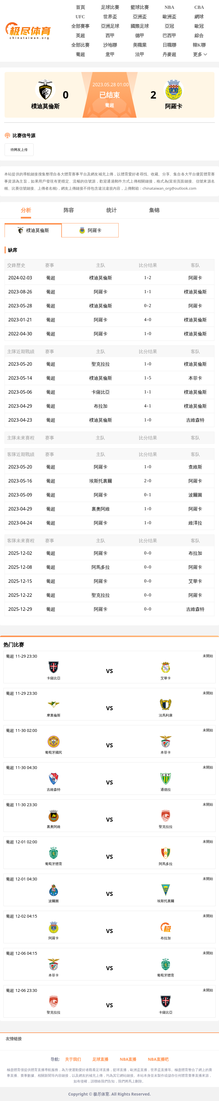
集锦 (154, 210)
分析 (26, 210)
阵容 (69, 210)
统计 (111, 210)
